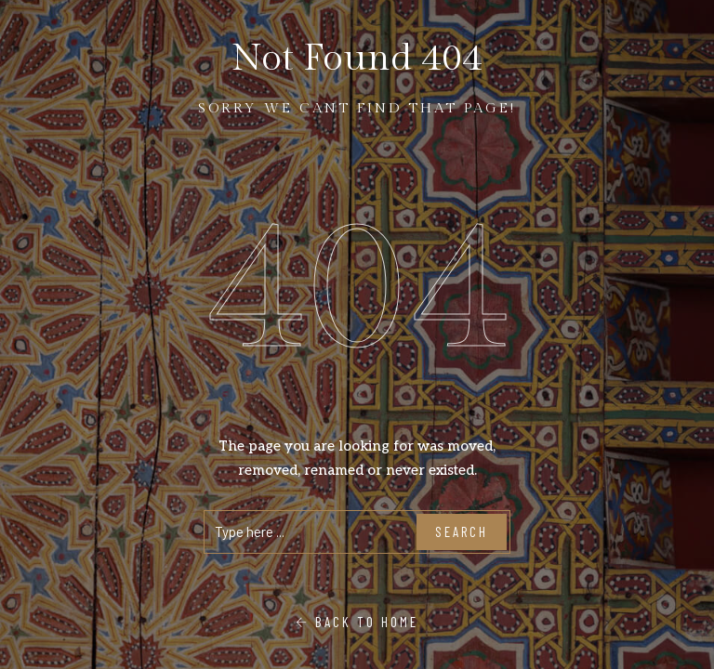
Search (461, 531)
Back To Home (357, 622)
